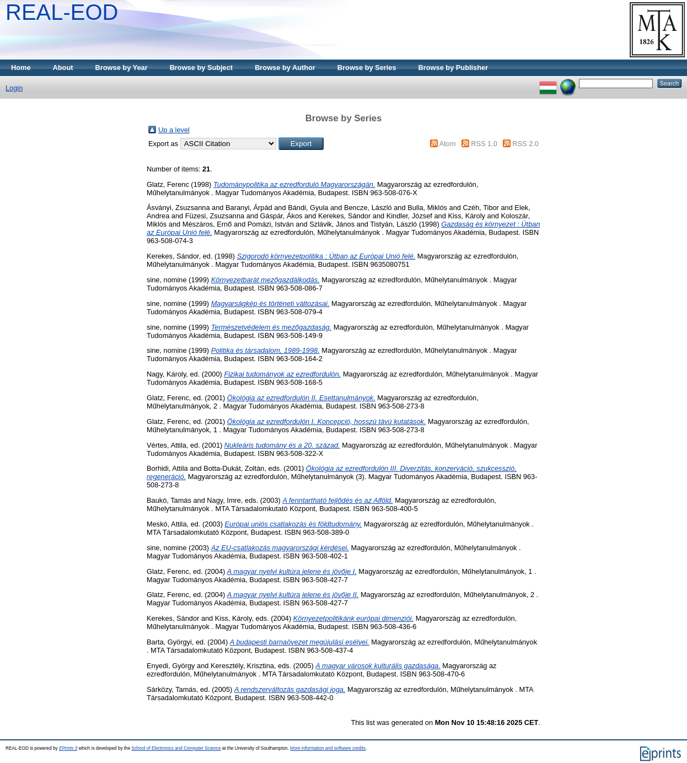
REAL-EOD (62, 12)
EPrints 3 (68, 748)
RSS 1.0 (484, 143)
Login (14, 88)
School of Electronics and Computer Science (176, 748)
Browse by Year (121, 67)
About (63, 67)
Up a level (174, 130)
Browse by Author (285, 67)
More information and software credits (328, 748)
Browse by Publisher (453, 67)
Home (21, 67)
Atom (447, 143)
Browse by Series (366, 67)
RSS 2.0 (525, 143)
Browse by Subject (201, 67)
